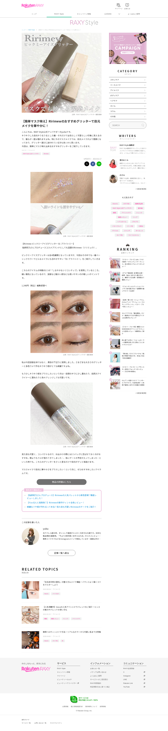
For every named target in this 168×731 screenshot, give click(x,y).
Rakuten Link (128, 683)
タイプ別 (55, 641)
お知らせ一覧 (95, 668)
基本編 (140, 208)
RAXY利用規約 (95, 683)
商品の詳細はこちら (61, 481)
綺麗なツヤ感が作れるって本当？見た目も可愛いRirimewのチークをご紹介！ (62, 506)
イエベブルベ (116, 226)
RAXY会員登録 (128, 668)
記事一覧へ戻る (61, 552)
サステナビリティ (56, 723)
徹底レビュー (55, 619)
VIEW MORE (141, 189)
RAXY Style (59, 14)
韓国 (45, 619)
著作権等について (91, 706)
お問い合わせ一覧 (40, 723)
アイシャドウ (76, 619)
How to (46, 594)
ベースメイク (115, 85)
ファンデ (127, 231)
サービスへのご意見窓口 (99, 679)
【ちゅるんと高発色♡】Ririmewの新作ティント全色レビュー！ (56, 502)
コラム (112, 111)
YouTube (126, 687)
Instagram (127, 676)
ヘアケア (113, 100)
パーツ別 (130, 226)
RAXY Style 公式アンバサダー (31, 154)
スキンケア (114, 79)
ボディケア (114, 95)
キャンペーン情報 (84, 14)
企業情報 (65, 706)
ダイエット (139, 231)
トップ (34, 14)
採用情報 (103, 706)
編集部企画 (139, 204)
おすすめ (126, 204)
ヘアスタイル (121, 222)
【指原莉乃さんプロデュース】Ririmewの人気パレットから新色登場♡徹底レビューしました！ (62, 497)
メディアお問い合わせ (98, 672)
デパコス (115, 231)
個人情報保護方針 (77, 706)
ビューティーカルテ (64, 679)
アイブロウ (56, 594)
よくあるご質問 (134, 14)
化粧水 (141, 226)
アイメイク (31, 150)
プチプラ (135, 222)
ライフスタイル (133, 235)
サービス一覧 (26, 723)
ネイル (112, 106)
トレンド (65, 619)
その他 (112, 116)
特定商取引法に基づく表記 (100, 687)
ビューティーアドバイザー (67, 683)
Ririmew (46, 154)
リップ (135, 217)
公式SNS (108, 14)
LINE (125, 679)
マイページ (61, 676)
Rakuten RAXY (33, 6)
